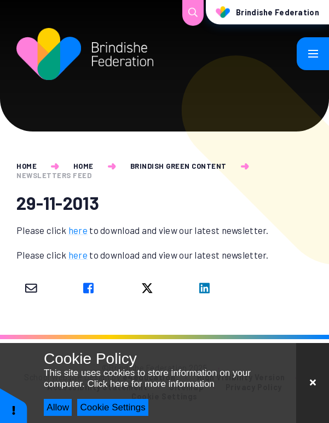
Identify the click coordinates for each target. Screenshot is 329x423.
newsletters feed (53, 175)
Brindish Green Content (178, 166)
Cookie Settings (113, 407)
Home (26, 166)
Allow (58, 407)
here (78, 230)
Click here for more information (150, 384)
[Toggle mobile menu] (313, 53)
